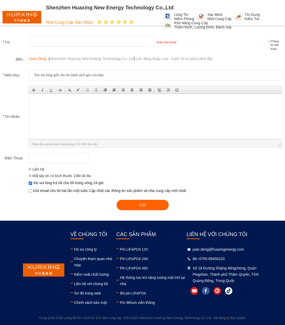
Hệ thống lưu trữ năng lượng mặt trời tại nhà (152, 280)
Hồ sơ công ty (85, 249)
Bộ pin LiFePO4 (133, 293)
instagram (217, 291)
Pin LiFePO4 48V (134, 268)
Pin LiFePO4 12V (134, 249)
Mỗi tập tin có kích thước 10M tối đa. (60, 176)
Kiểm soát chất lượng (91, 274)
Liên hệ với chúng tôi (91, 284)
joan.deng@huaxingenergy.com (218, 249)
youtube (194, 291)
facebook (206, 291)
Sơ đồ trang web (87, 293)
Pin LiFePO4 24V (134, 259)
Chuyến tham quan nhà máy (93, 262)
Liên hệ (36, 169)
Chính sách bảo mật (90, 302)
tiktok (229, 291)
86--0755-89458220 (209, 259)
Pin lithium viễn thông (137, 302)
